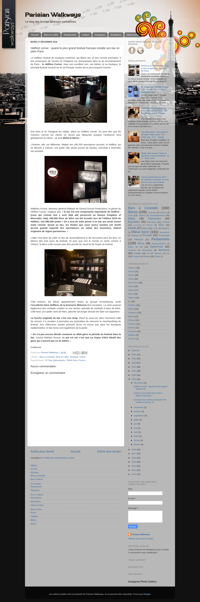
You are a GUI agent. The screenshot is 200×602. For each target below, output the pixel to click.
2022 (134, 367)
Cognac (34, 516)
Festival (166, 222)
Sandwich (132, 250)
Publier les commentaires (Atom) (59, 458)
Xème (131, 286)
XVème (131, 327)
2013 (134, 470)
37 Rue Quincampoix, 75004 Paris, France (65, 360)
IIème (130, 294)
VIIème (131, 320)
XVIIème (132, 331)
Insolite (132, 228)
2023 (134, 363)
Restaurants (70, 34)
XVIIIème (132, 312)
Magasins (165, 228)
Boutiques (100, 34)
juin (136, 424)
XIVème (132, 339)
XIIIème (131, 335)
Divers (33, 524)
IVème (82, 357)
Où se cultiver (36, 495)
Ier (129, 301)
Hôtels (161, 225)
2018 (134, 449)
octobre (138, 411)
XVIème (132, 324)
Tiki (148, 253)
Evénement (154, 218)
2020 (134, 375)
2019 (134, 379)
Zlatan (157, 256)
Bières (33, 520)
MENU (33, 465)
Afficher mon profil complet (140, 538)
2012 (134, 474)
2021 (134, 371)
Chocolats (152, 212)
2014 (134, 466)
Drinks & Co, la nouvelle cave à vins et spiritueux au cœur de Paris (154, 68)
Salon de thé (135, 247)
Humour (149, 225)
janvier (137, 444)
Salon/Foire (156, 246)
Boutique (74, 357)
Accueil (35, 34)
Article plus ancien (109, 451)
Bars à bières (36, 479)
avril (136, 432)
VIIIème (131, 268)
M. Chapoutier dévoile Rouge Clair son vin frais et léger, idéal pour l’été (154, 89)
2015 (134, 462)
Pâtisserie (35, 490)
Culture (85, 34)
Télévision (158, 253)
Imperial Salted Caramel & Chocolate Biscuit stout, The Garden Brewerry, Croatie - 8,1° (154, 112)
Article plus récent (42, 451)
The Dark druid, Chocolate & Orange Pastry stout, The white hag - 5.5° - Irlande (154, 134)
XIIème (131, 297)
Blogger (147, 594)
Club (130, 215)
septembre (139, 415)
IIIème (131, 316)
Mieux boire (133, 34)
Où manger (35, 483)
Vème (131, 279)
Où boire (34, 472)
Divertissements (157, 215)
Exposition (134, 221)
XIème (131, 290)
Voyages (136, 256)
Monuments (165, 232)
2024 (134, 358)
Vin (168, 253)
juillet (136, 420)
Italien (145, 228)
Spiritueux (164, 249)
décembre (139, 383)
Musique (135, 235)
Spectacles (35, 501)
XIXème (132, 305)
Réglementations (159, 244)
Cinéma (163, 212)
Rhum (33, 512)
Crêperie (142, 215)
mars (136, 436)
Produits (147, 235)
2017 (134, 453)
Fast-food (151, 222)
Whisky (146, 256)
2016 (134, 458)
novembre (139, 407)
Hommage (137, 225)
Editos (131, 218)
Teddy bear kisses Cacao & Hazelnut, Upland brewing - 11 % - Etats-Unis (155, 155)
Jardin (155, 228)
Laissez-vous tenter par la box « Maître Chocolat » (148, 394)
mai (136, 428)
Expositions (35, 498)
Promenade (164, 235)
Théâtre (137, 253)
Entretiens (116, 34)
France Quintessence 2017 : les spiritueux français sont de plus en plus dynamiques (155, 179)
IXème (131, 275)
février (137, 440)
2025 (134, 354)
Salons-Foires (36, 505)
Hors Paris (133, 282)
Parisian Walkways (53, 14)
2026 (134, 350)
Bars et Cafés (51, 34)
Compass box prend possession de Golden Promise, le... (149, 401)
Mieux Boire (36, 509)
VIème (131, 309)
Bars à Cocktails (47, 357)
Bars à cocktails (37, 475)
